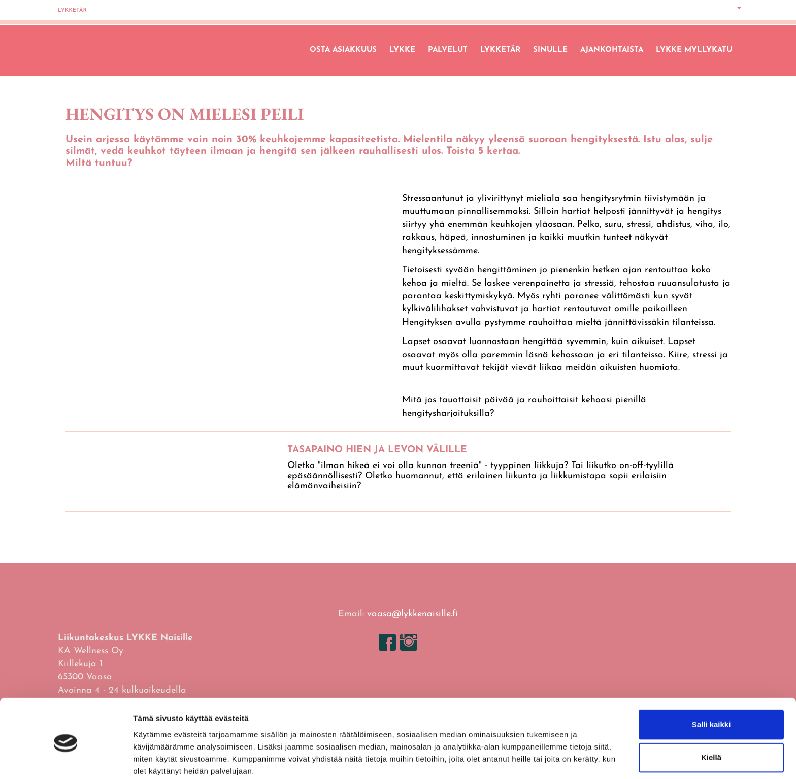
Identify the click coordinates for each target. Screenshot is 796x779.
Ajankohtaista (611, 50)
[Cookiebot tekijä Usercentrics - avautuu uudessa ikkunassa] (65, 759)
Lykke (402, 50)
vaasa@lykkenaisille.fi (412, 614)
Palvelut (448, 50)
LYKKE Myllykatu (694, 50)
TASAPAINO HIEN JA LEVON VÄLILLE (377, 450)
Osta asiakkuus (343, 50)
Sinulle (550, 50)
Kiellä (711, 717)
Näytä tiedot (155, 759)
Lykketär (72, 10)
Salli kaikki (711, 684)
